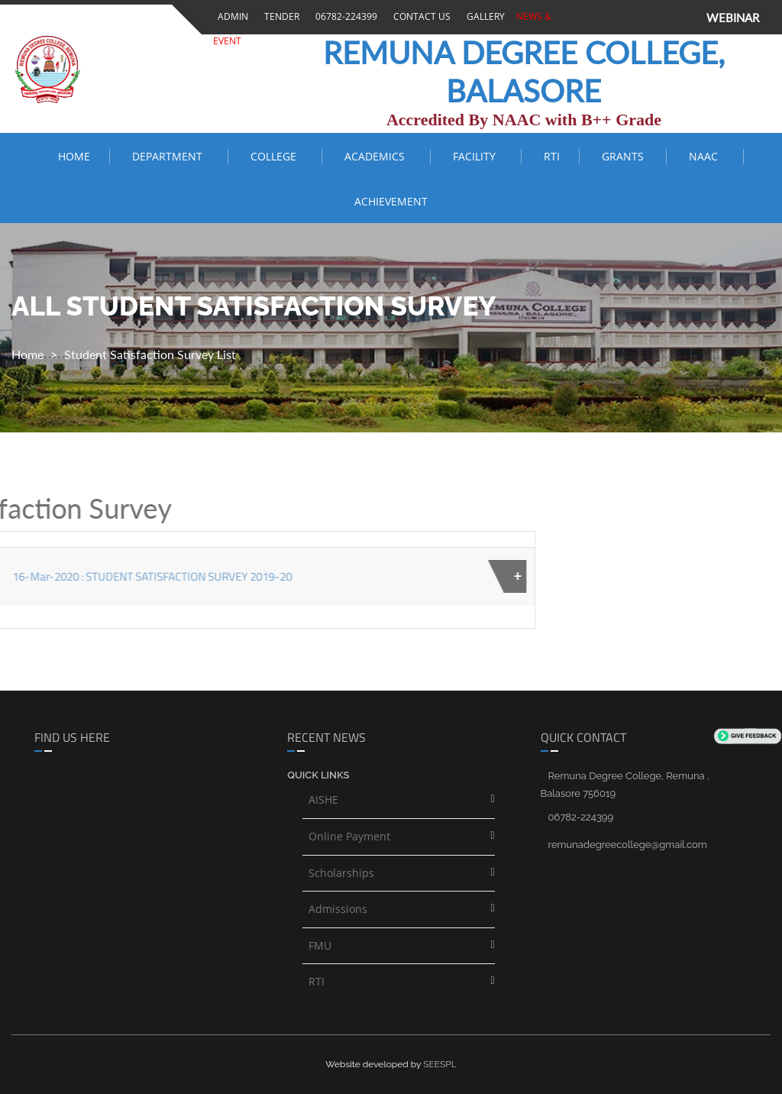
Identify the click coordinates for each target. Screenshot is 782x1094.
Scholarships (341, 873)
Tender (279, 16)
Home (74, 156)
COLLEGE (276, 156)
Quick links (318, 775)
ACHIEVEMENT (391, 201)
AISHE (323, 799)
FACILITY (477, 156)
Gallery (483, 16)
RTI (552, 156)
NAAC (706, 156)
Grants (624, 156)
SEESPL (440, 1064)
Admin (230, 16)
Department (170, 156)
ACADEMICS (377, 156)
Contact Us (420, 16)
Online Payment (349, 836)
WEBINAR (732, 17)
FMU (320, 945)
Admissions (338, 908)
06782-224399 (344, 16)
